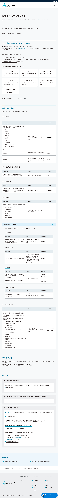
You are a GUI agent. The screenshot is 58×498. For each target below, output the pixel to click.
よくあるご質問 (49, 487)
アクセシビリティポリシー (21, 495)
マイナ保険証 (8, 412)
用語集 (35, 490)
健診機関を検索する (10, 387)
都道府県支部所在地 (49, 476)
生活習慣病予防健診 (22, 48)
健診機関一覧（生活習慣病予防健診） (42, 462)
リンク (3, 495)
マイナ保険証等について (11, 416)
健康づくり (14, 468)
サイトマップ (30, 495)
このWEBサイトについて (10, 495)
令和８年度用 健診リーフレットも (9, 61)
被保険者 (38, 19)
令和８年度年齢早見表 (20, 364)
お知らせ (47, 485)
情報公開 (35, 485)
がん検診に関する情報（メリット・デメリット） (14, 98)
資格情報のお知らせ (18, 437)
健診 (19, 468)
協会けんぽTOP (6, 468)
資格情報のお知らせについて (12, 441)
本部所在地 (36, 476)
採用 (34, 487)
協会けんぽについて (49, 482)
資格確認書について (10, 444)
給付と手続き (36, 480)
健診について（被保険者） (12, 462)
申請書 (47, 480)
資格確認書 (9, 439)
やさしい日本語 (54, 1)
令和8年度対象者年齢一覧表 (9, 33)
